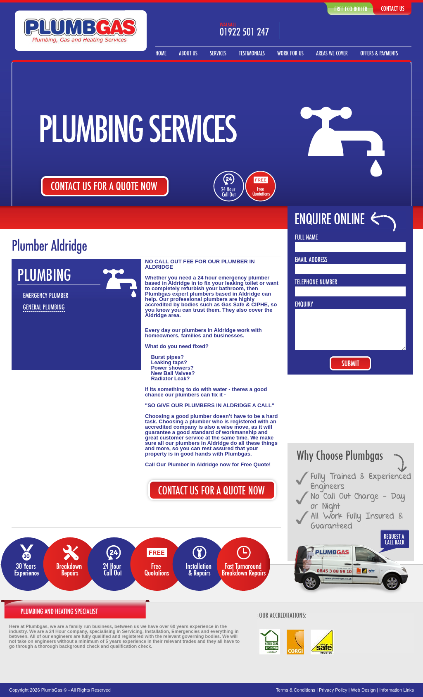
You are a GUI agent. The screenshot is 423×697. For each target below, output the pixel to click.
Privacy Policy (333, 689)
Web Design (363, 689)
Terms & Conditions (295, 689)
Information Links (396, 689)
